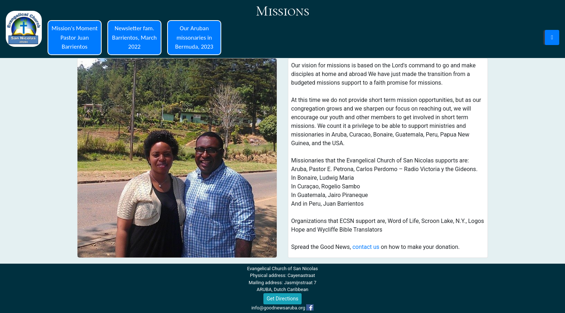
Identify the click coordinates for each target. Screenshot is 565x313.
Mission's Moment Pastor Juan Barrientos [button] (75, 37)
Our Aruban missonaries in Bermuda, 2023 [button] (194, 37)
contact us (365, 246)
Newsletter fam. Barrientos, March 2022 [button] (134, 37)
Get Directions (282, 298)
